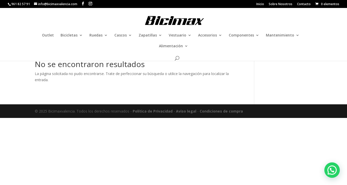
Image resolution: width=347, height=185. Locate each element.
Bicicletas (69, 35)
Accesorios (207, 35)
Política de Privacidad (153, 111)
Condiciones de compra (221, 111)
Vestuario (177, 35)
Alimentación (171, 46)
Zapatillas (148, 35)
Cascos (120, 35)
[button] (332, 170)
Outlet (48, 35)
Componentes (241, 35)
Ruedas (96, 35)
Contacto (304, 4)
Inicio (260, 4)
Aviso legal (186, 111)
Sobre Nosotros (280, 4)
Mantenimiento (280, 35)
